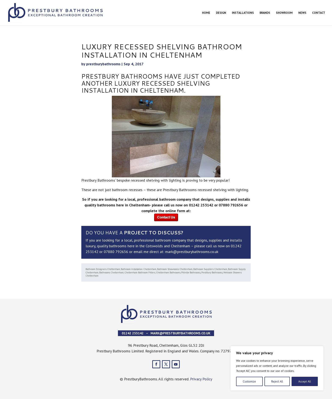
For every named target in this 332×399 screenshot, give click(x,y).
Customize (249, 381)
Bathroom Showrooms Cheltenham (174, 269)
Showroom (284, 13)
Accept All (304, 381)
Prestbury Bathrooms (212, 272)
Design (221, 13)
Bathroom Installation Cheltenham (138, 269)
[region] (277, 368)
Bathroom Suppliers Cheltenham (210, 269)
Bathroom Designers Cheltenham (103, 269)
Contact (318, 13)
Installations (243, 13)
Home (206, 13)
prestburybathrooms (103, 63)
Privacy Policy (201, 379)
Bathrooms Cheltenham (111, 272)
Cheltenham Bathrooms (168, 272)
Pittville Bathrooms (191, 272)
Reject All (277, 381)
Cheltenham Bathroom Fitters (140, 272)
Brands (265, 13)
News (302, 13)
